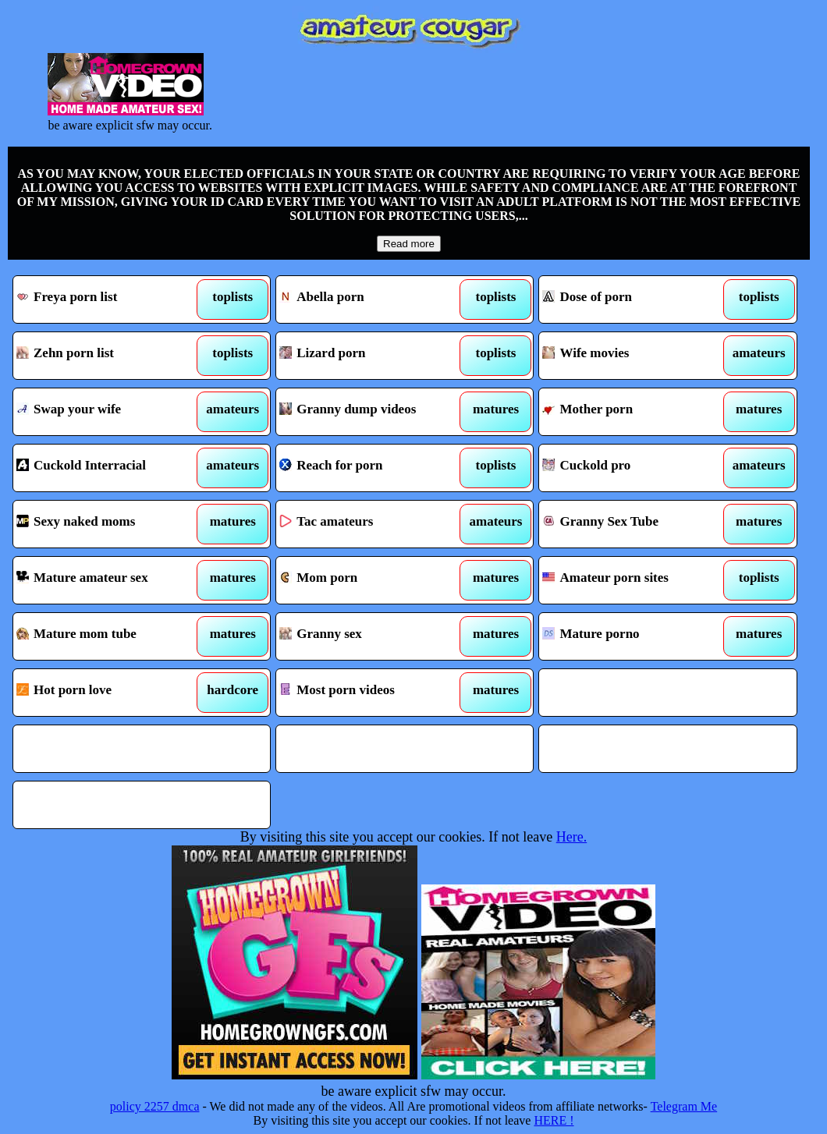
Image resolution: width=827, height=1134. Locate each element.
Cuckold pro (634, 468)
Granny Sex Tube (634, 524)
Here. (571, 837)
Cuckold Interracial (108, 468)
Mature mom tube (108, 636)
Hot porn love (108, 692)
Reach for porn (371, 468)
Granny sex (371, 636)
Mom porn (371, 580)
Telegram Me (684, 1106)
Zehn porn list (108, 355)
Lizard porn (371, 355)
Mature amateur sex (108, 580)
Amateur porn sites (634, 580)
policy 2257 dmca (155, 1106)
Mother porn (634, 412)
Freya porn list (108, 299)
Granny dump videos (371, 412)
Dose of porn (634, 299)
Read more (409, 244)
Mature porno (634, 636)
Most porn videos (371, 692)
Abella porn (371, 299)
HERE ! (553, 1120)
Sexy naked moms (108, 524)
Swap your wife (108, 412)
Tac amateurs (371, 524)
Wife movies (634, 355)
